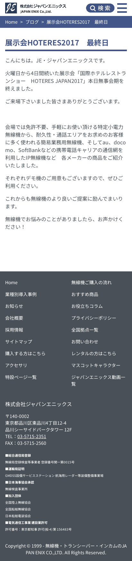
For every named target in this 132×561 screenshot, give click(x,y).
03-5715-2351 (31, 436)
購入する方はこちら (25, 353)
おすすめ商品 (84, 294)
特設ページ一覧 (21, 377)
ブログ (32, 22)
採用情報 (14, 329)
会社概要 (14, 318)
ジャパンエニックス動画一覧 (98, 380)
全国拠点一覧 (84, 329)
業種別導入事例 (21, 294)
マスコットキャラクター (95, 365)
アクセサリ (16, 365)
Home (11, 22)
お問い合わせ (84, 341)
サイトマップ (18, 341)
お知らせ (14, 306)
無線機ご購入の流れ (91, 282)
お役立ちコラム (87, 306)
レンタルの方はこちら (93, 353)
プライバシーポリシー (93, 318)
